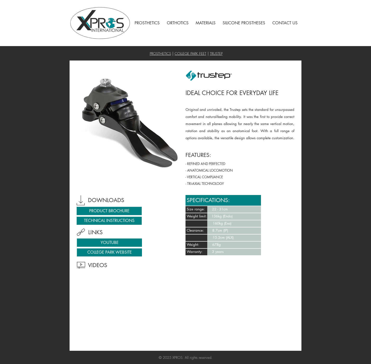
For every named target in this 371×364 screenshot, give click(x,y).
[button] (147, 23)
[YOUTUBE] (109, 242)
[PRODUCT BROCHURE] (109, 211)
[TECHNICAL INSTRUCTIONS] (109, 221)
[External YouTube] (129, 309)
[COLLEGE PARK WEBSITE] (109, 252)
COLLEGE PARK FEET (190, 53)
